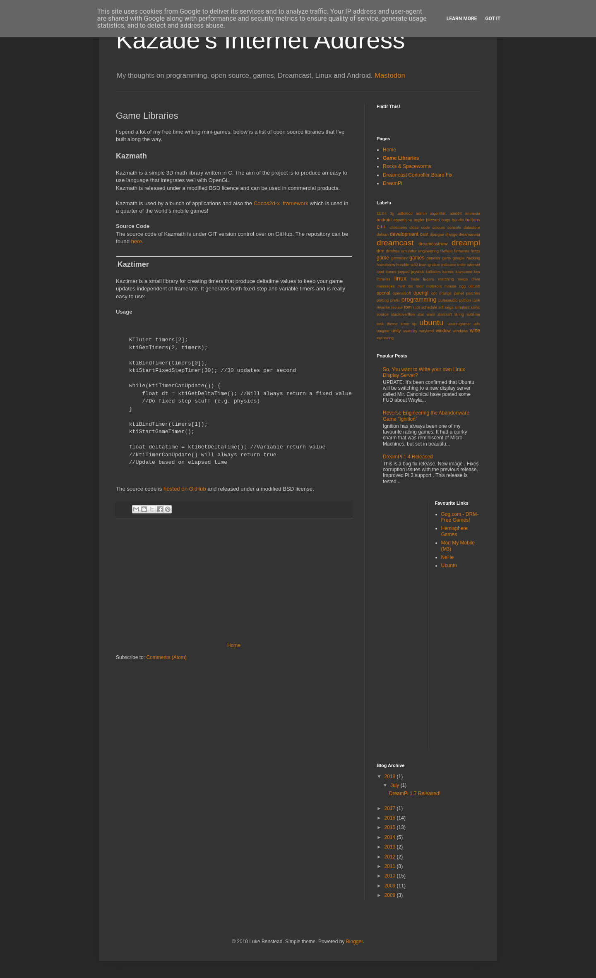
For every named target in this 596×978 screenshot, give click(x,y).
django (451, 234)
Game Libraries (401, 158)
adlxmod (405, 213)
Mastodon (390, 75)
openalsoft (402, 293)
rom (408, 306)
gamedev (399, 258)
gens (446, 258)
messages (386, 286)
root (416, 307)
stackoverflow (403, 314)
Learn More (462, 19)
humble (403, 264)
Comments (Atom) (166, 657)
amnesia (472, 213)
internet (473, 264)
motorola (434, 286)
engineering (428, 251)
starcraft (444, 314)
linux (400, 278)
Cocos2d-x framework (281, 203)
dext (424, 234)
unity (396, 330)
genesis (433, 258)
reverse (383, 307)
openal (383, 292)
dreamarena (469, 234)
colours (438, 227)
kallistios (433, 271)
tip (414, 323)
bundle (458, 220)
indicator (448, 264)
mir (410, 286)
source (383, 314)
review (397, 307)
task (380, 323)
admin (421, 213)
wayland (426, 330)
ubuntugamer (459, 323)
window (443, 330)
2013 (391, 847)
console (454, 227)
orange (445, 293)
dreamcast (395, 242)
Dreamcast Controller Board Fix (417, 175)
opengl (420, 293)
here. (137, 241)
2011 (391, 866)
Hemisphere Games (454, 531)
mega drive (469, 279)
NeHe (447, 557)
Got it (492, 19)
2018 (391, 776)
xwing (389, 338)
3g (392, 213)
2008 (391, 895)
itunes (391, 271)
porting (383, 300)
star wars (426, 314)
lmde (415, 279)
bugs (446, 220)
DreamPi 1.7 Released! (414, 793)
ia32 (414, 264)
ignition (434, 264)
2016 (391, 818)
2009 (391, 886)
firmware (461, 251)
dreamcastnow (432, 243)
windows (460, 330)
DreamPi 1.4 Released (408, 457)
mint (401, 286)
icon (423, 264)
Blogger (354, 941)
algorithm (438, 213)
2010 (391, 876)
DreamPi (392, 183)
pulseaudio (447, 300)
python (465, 300)
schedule (429, 307)
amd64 (455, 213)
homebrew (386, 264)
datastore (472, 227)
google (459, 258)
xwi (379, 338)
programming (419, 299)
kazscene (464, 271)
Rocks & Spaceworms (407, 166)
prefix (395, 300)
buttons (473, 219)
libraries (384, 279)
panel (459, 293)
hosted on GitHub (184, 489)
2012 (391, 857)
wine (475, 330)
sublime (473, 314)
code (425, 227)
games (416, 258)
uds (477, 323)
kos (477, 271)
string (459, 314)
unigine (383, 330)
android (384, 219)
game (383, 258)
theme (392, 323)
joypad (403, 271)
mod (420, 286)
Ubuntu (449, 565)
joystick (417, 271)
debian (383, 234)
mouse (451, 286)
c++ (382, 226)
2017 (391, 808)
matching (446, 279)
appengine (402, 220)
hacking (473, 258)
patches (473, 293)
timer (405, 323)
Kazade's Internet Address (260, 40)
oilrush (474, 286)
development (404, 234)
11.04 (382, 213)
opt (434, 293)
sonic (475, 307)
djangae (437, 234)
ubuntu (431, 322)
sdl (440, 307)
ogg (462, 286)
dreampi (466, 242)
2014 (391, 837)
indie (461, 264)
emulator (408, 251)
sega (449, 307)
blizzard (433, 220)
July (395, 785)
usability (410, 330)
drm (381, 250)
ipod (380, 271)
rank (476, 300)
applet (418, 220)
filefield (446, 251)
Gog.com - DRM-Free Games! (460, 517)
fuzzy (475, 251)
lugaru (428, 279)
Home (233, 645)
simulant (462, 307)
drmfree (393, 251)
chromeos (398, 227)
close (413, 227)
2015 (391, 827)
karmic (448, 271)
